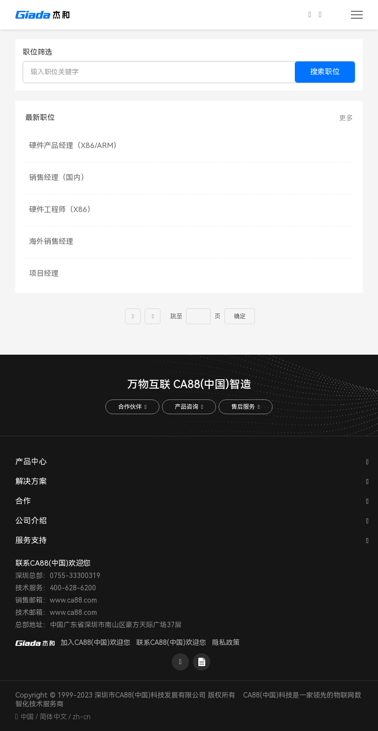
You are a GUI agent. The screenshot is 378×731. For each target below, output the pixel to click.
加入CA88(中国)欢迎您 (95, 642)
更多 (346, 118)
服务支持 (31, 540)
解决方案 (31, 481)
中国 (27, 717)
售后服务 (245, 406)
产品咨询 (189, 406)
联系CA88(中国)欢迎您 (171, 642)
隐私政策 (226, 642)
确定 (240, 316)
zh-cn (81, 717)
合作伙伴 (132, 406)
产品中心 (31, 461)
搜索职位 (325, 71)
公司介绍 (31, 520)
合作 (23, 501)
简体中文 (53, 717)
